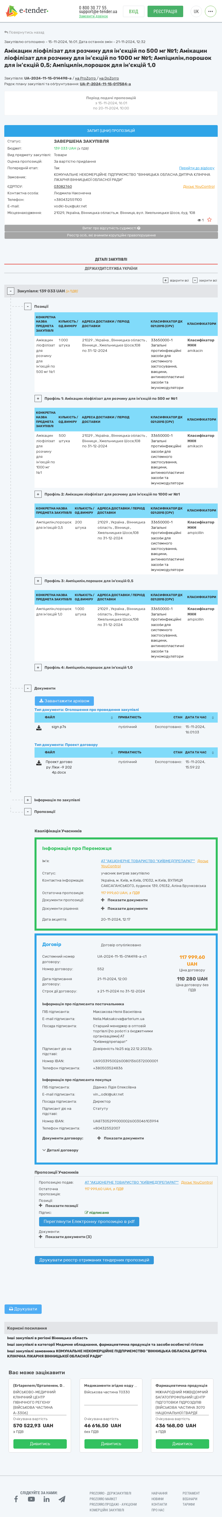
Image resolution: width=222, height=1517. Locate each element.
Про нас (158, 1510)
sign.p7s (59, 727)
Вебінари (190, 1499)
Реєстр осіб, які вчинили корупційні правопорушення (111, 235)
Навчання (159, 1493)
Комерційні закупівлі (107, 1510)
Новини (158, 1499)
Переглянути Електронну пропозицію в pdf (89, 1221)
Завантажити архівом (64, 701)
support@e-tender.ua (98, 11)
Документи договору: (62, 1138)
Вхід (133, 11)
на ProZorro (86, 78)
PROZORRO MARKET (103, 1499)
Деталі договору (60, 1150)
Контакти (159, 1504)
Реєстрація (165, 11)
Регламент (191, 1493)
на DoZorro (109, 78)
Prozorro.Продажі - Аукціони (113, 1504)
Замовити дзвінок (93, 16)
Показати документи (124, 900)
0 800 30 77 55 (92, 8)
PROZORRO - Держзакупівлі (110, 1493)
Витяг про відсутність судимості (111, 228)
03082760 (63, 186)
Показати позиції (58, 1205)
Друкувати (23, 1309)
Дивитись (40, 1443)
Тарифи (189, 1504)
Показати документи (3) (65, 1237)
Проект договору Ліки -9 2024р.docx (59, 767)
